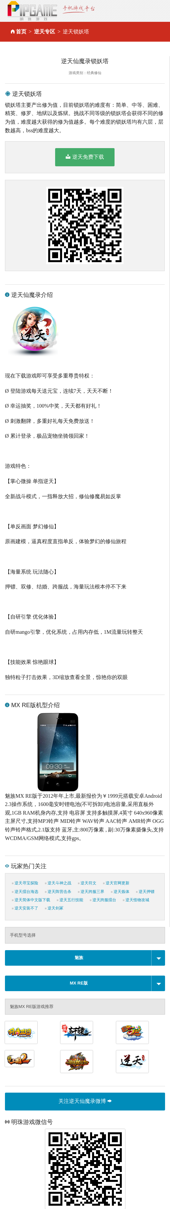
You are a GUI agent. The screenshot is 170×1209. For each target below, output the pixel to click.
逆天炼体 (120, 891)
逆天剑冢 (54, 908)
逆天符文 (87, 883)
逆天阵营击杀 (58, 891)
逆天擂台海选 (25, 891)
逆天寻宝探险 (25, 883)
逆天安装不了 (25, 908)
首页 (21, 31)
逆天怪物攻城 (136, 900)
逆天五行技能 (70, 900)
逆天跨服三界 (91, 891)
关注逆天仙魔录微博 (84, 1101)
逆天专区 (44, 31)
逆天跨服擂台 (103, 900)
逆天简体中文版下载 (31, 900)
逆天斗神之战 (58, 883)
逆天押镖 (145, 891)
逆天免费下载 (85, 156)
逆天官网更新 (116, 883)
